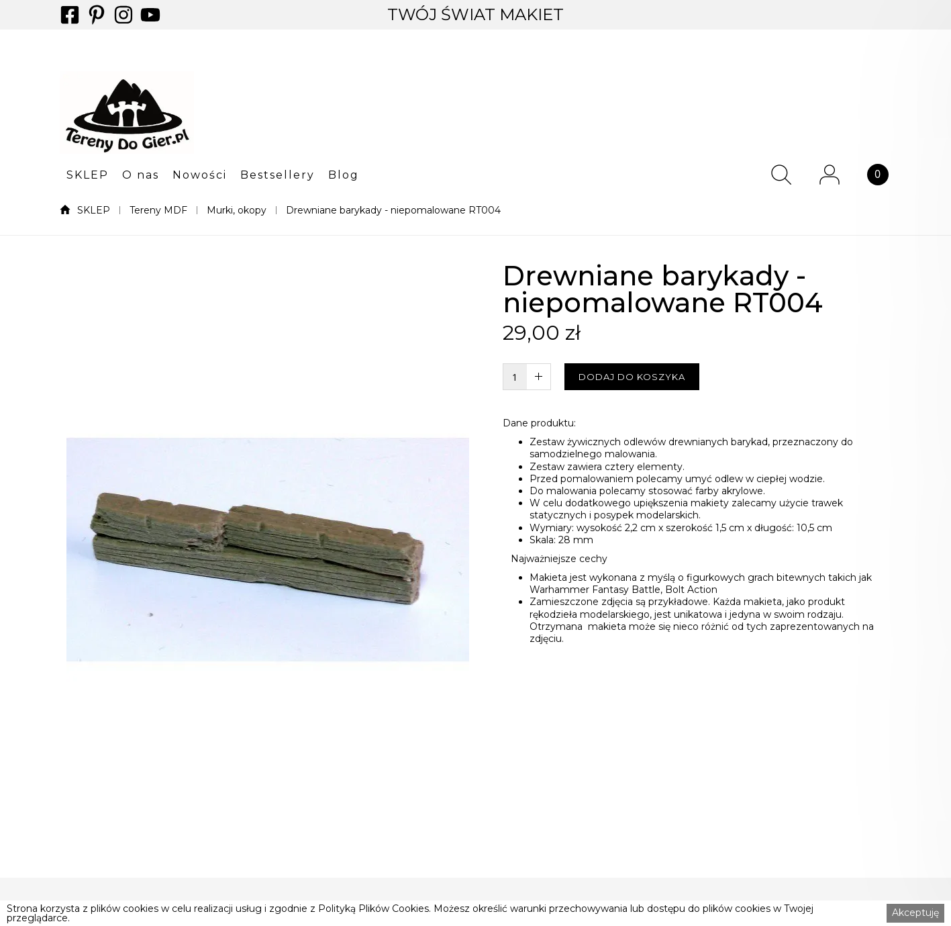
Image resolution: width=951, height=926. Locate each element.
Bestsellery (277, 175)
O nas (140, 175)
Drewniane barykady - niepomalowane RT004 (393, 210)
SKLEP (87, 175)
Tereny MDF (158, 210)
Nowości (199, 175)
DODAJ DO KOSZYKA (632, 376)
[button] (87, 174)
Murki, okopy (236, 210)
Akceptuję (915, 913)
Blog (343, 175)
